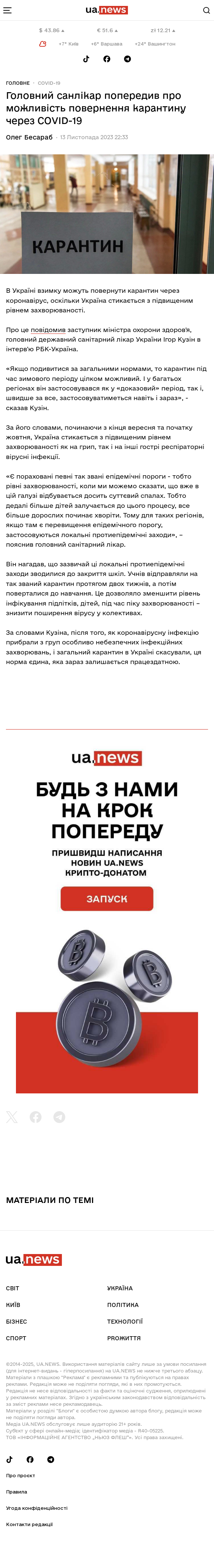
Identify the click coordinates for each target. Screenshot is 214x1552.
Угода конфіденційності (37, 1508)
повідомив (48, 329)
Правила (16, 1491)
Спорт (16, 1338)
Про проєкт (20, 1475)
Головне (18, 83)
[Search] (206, 10)
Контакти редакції (29, 1524)
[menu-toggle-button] (7, 10)
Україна (120, 1288)
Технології (125, 1321)
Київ (13, 1305)
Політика (123, 1305)
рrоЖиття (124, 1338)
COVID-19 (49, 83)
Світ (12, 1288)
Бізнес (16, 1321)
